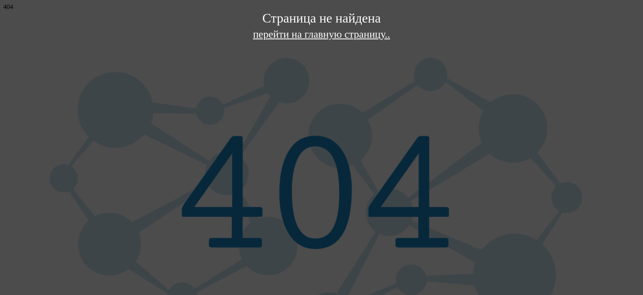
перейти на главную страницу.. (321, 34)
